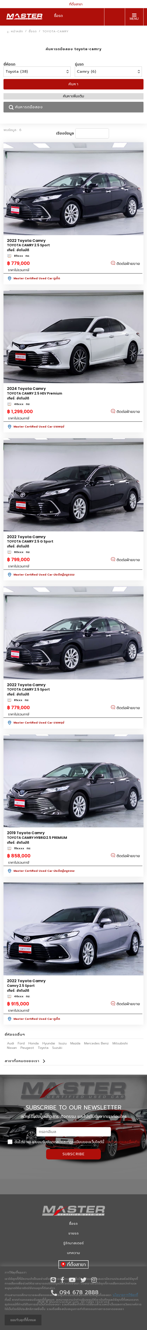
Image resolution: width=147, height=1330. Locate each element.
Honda (33, 1043)
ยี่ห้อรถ (9, 64)
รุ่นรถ (79, 64)
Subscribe (73, 1154)
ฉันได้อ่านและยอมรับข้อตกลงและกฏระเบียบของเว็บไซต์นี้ (73, 1142)
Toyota (43, 1047)
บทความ (73, 1253)
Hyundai (48, 1043)
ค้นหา (73, 84)
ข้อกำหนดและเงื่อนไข (122, 1142)
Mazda (75, 1043)
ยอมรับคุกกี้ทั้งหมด (23, 1320)
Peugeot (27, 1047)
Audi (10, 1043)
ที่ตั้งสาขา (73, 4)
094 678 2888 (113, 17)
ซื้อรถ (73, 1223)
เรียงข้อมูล (65, 133)
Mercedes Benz (96, 1043)
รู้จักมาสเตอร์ (73, 1243)
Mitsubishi (120, 1043)
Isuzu (63, 1043)
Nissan (12, 1047)
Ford (21, 1043)
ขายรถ (73, 1233)
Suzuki (57, 1047)
